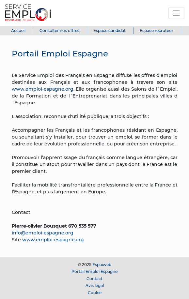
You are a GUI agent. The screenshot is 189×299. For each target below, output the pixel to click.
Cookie (95, 292)
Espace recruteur (156, 30)
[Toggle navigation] (176, 13)
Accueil (18, 30)
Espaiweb (101, 264)
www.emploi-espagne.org (42, 89)
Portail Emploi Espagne (94, 271)
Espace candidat (109, 30)
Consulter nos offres (59, 30)
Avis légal (95, 285)
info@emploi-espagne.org (42, 233)
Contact (94, 278)
